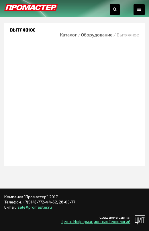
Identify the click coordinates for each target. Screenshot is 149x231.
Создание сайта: (114, 217)
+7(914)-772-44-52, (41, 201)
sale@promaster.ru (34, 207)
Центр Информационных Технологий (95, 221)
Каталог (68, 34)
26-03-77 (67, 201)
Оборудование (97, 34)
